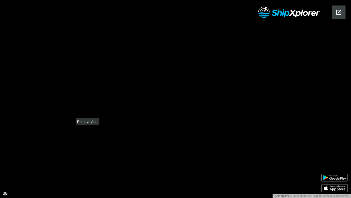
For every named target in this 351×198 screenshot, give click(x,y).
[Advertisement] (175, 159)
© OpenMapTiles (300, 195)
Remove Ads (87, 122)
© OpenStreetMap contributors (330, 195)
